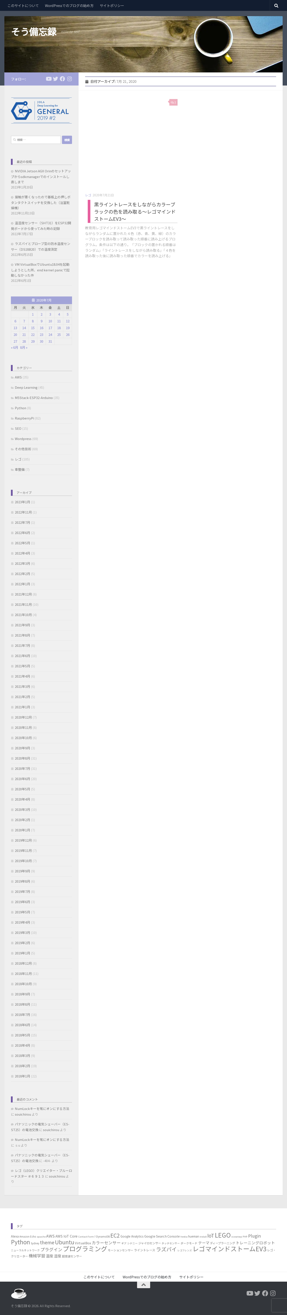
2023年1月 (22, 502)
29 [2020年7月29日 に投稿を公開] (32, 341)
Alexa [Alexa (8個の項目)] (15, 1236)
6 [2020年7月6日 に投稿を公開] (15, 321)
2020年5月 (22, 789)
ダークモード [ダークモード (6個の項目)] (189, 1243)
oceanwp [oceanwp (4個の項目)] (236, 1236)
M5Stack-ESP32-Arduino (34, 397)
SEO (18, 428)
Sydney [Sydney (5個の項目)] (35, 1243)
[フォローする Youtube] (48, 78)
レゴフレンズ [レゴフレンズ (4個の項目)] (184, 1250)
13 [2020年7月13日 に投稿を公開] (15, 327)
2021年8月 (22, 635)
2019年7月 (22, 891)
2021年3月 (22, 686)
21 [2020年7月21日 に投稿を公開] (24, 334)
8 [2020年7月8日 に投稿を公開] (33, 321)
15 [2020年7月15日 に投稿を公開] (32, 327)
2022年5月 (22, 543)
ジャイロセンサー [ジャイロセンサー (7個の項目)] (149, 1243)
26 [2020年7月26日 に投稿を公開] (67, 334)
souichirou (23, 1114)
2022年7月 (22, 522)
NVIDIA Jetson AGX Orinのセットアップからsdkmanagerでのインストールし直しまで (41, 176)
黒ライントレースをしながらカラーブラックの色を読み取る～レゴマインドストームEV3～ (135, 211)
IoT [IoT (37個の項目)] (210, 1235)
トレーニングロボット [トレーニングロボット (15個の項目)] (255, 1242)
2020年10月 (23, 737)
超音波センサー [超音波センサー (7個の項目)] (72, 1256)
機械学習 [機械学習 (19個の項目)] (37, 1255)
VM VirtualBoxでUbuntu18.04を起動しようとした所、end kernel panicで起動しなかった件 (40, 269)
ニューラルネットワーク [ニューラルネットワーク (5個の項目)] (25, 1250)
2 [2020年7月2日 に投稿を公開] (41, 314)
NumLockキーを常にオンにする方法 (42, 1108)
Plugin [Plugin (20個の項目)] (254, 1236)
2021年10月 (23, 614)
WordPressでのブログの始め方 (69, 5)
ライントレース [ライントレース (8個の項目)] (144, 1250)
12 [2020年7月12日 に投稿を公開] (67, 321)
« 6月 (14, 347)
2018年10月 (23, 983)
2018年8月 (22, 1004)
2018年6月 (22, 1024)
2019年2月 (22, 942)
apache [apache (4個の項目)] (41, 1236)
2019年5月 (22, 912)
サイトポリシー (112, 5)
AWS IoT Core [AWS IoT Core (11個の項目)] (66, 1236)
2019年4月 (22, 922)
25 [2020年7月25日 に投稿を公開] (59, 334)
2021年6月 (22, 655)
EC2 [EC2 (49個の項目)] (115, 1235)
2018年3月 (22, 1055)
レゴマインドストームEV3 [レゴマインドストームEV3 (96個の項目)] (229, 1248)
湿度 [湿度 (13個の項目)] (57, 1255)
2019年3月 (22, 932)
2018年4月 (22, 1045)
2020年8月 (22, 758)
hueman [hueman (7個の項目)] (193, 1236)
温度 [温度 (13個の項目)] (49, 1255)
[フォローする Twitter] (55, 78)
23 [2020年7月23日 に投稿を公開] (41, 334)
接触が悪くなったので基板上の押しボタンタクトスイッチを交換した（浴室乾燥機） (40, 202)
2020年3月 (22, 809)
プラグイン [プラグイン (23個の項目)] (51, 1249)
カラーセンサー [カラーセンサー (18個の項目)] (106, 1242)
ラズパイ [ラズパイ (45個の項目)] (166, 1249)
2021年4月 (22, 676)
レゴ (88, 195)
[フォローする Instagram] (69, 78)
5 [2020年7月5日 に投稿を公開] (68, 314)
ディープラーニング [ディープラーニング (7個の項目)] (222, 1243)
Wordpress (23, 438)
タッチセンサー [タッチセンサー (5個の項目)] (171, 1243)
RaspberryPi (24, 418)
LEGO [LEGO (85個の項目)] (223, 1235)
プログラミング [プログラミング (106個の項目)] (85, 1248)
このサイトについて (23, 5)
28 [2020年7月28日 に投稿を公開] (24, 341)
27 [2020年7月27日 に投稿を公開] (15, 341)
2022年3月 (22, 563)
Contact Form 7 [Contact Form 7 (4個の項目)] (87, 1236)
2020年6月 (22, 778)
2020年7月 (22, 768)
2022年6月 (22, 532)
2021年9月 (22, 625)
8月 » (23, 347)
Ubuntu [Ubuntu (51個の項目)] (64, 1242)
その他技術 (23, 449)
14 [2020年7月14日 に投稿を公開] (24, 327)
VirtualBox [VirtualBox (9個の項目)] (83, 1243)
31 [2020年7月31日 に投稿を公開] (50, 341)
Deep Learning (26, 387)
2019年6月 (22, 901)
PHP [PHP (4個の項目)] (245, 1236)
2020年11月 (23, 727)
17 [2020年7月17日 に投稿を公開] (50, 327)
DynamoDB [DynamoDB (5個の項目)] (103, 1236)
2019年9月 (22, 871)
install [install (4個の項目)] (203, 1236)
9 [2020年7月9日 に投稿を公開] (41, 321)
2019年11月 (23, 850)
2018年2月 (22, 1065)
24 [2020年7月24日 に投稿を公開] (50, 334)
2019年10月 (23, 860)
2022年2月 (22, 573)
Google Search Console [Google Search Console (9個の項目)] (162, 1236)
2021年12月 (23, 594)
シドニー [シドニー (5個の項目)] (132, 1243)
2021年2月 (22, 696)
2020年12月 (23, 717)
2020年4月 (22, 799)
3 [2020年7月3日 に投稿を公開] (50, 314)
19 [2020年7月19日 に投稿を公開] (67, 327)
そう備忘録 (33, 31)
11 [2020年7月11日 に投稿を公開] (59, 321)
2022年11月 (23, 512)
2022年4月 (22, 553)
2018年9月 (22, 994)
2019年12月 (23, 840)
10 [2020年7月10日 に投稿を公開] (50, 321)
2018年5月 (22, 1035)
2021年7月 (22, 645)
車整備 (20, 469)
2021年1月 (22, 707)
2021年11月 (23, 604)
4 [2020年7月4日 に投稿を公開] (59, 314)
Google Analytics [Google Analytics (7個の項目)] (132, 1236)
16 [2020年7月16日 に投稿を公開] (41, 327)
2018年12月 (23, 963)
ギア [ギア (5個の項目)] (124, 1243)
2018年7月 (22, 1014)
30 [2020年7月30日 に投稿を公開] (41, 341)
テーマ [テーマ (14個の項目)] (203, 1242)
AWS (18, 377)
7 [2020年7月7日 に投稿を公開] (24, 321)
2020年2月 (22, 819)
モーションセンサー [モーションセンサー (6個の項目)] (120, 1250)
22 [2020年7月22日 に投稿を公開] (32, 334)
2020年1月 (22, 830)
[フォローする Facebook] (62, 78)
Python (20, 408)
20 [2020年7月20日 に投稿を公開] (15, 334)
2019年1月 (22, 953)
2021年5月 (22, 666)
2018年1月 (22, 1076)
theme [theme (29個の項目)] (47, 1242)
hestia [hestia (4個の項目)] (183, 1236)
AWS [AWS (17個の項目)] (50, 1236)
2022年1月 (22, 584)
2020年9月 (22, 748)
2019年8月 (22, 881)
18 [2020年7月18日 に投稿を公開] (59, 327)
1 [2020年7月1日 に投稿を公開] (33, 314)
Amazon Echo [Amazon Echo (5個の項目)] (27, 1236)
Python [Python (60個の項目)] (20, 1242)
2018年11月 (23, 973)
